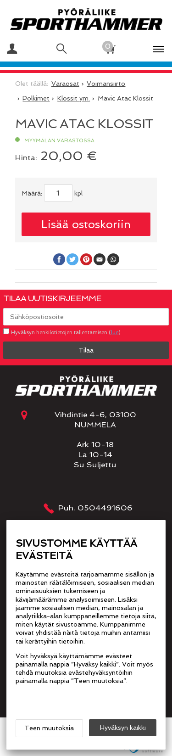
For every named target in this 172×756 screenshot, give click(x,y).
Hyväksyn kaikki (123, 727)
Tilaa (86, 350)
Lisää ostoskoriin (86, 224)
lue (114, 332)
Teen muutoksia (49, 728)
